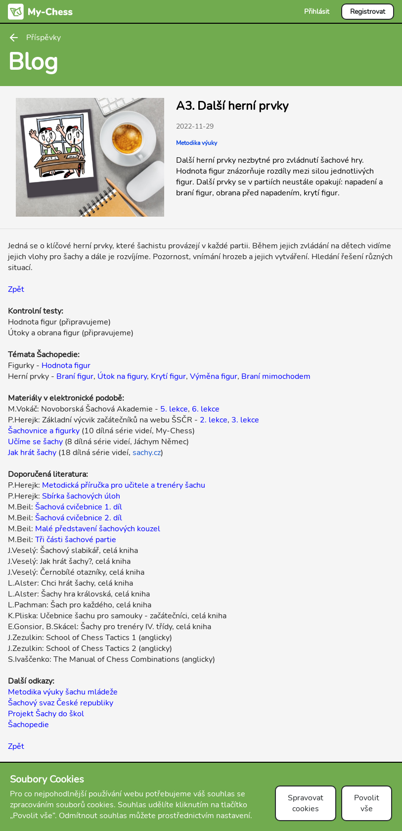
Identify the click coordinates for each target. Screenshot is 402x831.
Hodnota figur (66, 365)
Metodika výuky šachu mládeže (63, 692)
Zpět (16, 289)
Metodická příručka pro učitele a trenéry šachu (123, 485)
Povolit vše (366, 803)
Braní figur (74, 376)
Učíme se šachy (35, 441)
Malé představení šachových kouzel (97, 528)
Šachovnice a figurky (44, 430)
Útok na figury (122, 376)
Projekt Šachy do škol (46, 713)
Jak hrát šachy (32, 452)
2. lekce (213, 420)
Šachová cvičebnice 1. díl (78, 507)
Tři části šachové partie (75, 539)
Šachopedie (28, 724)
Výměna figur (213, 376)
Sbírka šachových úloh (81, 496)
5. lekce (174, 409)
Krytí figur (168, 376)
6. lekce (206, 409)
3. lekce (245, 420)
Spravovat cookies (305, 803)
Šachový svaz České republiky (60, 702)
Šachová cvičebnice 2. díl (78, 517)
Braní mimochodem (276, 376)
